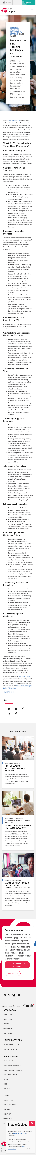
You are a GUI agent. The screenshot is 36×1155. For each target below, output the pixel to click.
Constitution (8, 1118)
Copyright (7, 1114)
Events (6, 1024)
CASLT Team (7, 1019)
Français (7, 2)
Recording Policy (9, 1105)
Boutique (28, 2)
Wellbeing (14, 30)
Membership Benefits (11, 1044)
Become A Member (10, 1049)
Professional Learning (16, 33)
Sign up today (12, 973)
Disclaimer (7, 1109)
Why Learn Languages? (12, 1065)
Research (14, 27)
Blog (5, 1084)
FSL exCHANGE (14, 120)
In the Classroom (10, 1075)
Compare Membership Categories (17, 965)
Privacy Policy (8, 1100)
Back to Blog (9, 692)
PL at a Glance (8, 1061)
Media (5, 1079)
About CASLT (8, 1014)
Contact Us (7, 1033)
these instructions (19, 1133)
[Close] (32, 1123)
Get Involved (8, 1028)
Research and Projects (12, 1070)
